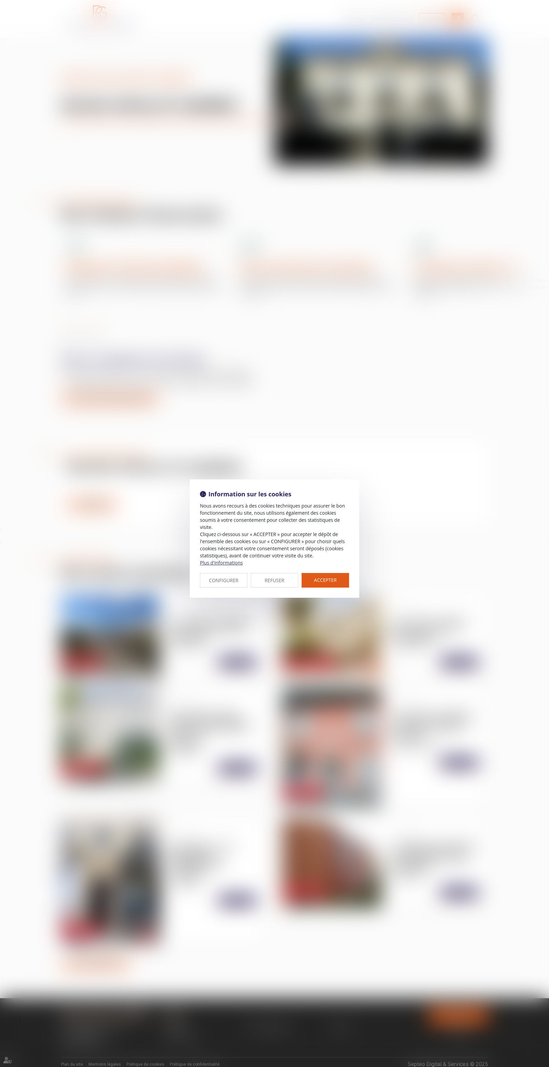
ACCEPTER (325, 580)
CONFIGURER (224, 580)
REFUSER (274, 580)
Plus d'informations (221, 562)
